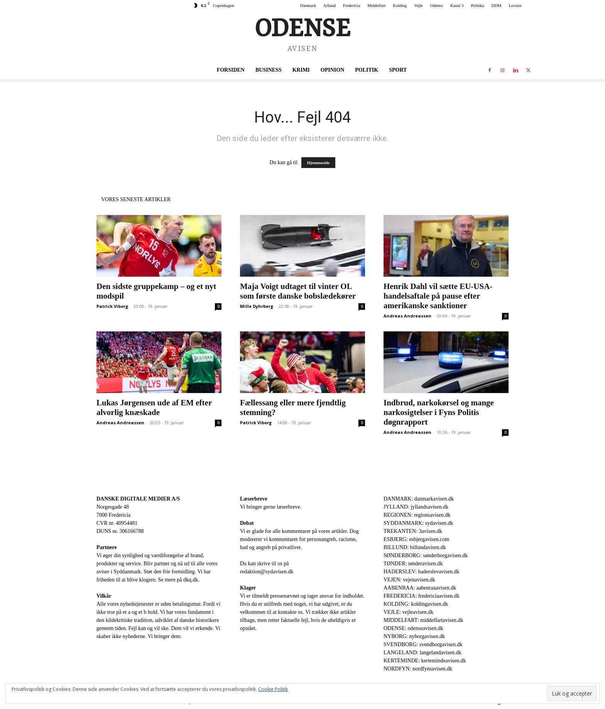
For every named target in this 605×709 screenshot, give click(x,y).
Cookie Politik (273, 689)
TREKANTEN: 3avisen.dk (413, 531)
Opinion (332, 70)
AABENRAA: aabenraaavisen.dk (420, 588)
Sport (398, 70)
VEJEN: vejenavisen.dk (409, 580)
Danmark (308, 5)
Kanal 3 (457, 5)
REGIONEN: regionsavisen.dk (417, 515)
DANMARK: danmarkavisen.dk (419, 499)
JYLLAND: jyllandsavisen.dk (416, 507)
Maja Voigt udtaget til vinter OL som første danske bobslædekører (298, 291)
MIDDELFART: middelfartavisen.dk (423, 620)
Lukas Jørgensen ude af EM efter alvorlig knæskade (154, 407)
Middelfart (376, 5)
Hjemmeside (318, 162)
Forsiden (231, 70)
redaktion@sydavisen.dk (266, 572)
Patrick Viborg (112, 306)
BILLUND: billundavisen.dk (415, 547)
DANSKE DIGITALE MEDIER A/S (138, 499)
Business (268, 70)
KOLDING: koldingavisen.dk (416, 604)
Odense (436, 5)
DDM (497, 5)
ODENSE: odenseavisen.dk (413, 628)
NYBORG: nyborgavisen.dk (414, 636)
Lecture (515, 5)
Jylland (329, 5)
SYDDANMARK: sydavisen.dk (418, 523)
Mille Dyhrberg (256, 306)
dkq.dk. (191, 580)
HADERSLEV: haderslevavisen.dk (421, 572)
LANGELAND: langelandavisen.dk (422, 652)
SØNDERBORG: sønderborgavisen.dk (426, 555)
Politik (366, 70)
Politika (477, 5)
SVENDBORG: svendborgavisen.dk (423, 644)
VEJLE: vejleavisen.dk (408, 612)
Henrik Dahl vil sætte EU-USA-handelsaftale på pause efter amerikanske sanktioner (438, 296)
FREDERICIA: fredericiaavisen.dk (422, 596)
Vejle (418, 5)
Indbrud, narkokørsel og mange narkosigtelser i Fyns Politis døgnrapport (439, 412)
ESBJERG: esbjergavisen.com (416, 539)
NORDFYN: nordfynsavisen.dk (418, 669)
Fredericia (351, 5)
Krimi (301, 70)
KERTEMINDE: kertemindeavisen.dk (425, 661)
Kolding (400, 5)
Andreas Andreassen (407, 316)
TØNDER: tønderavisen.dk (413, 563)
